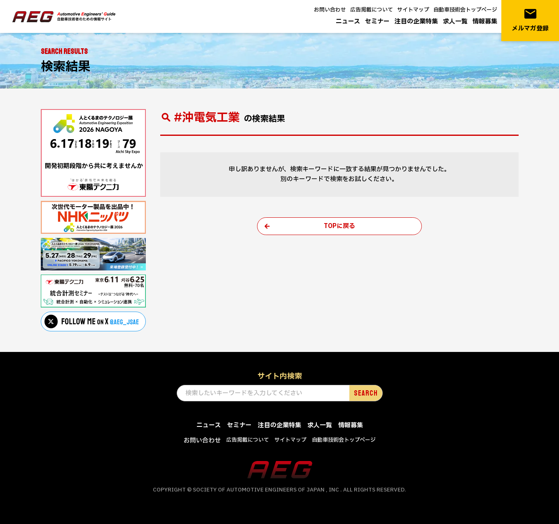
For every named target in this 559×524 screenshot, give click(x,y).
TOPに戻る (339, 226)
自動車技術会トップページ (465, 10)
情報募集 (484, 21)
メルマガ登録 (530, 20)
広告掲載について (371, 10)
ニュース (348, 21)
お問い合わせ (330, 10)
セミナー (377, 21)
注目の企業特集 (416, 21)
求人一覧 (455, 21)
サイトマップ (413, 10)
